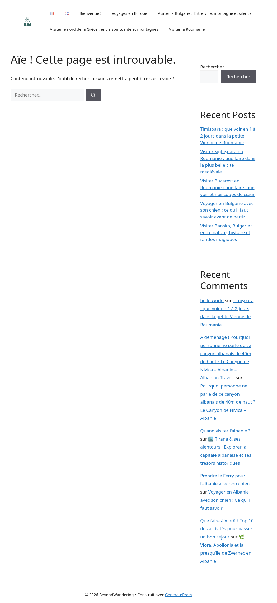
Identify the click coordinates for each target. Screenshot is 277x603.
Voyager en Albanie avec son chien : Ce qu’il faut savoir (225, 500)
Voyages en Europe (129, 13)
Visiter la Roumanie (187, 29)
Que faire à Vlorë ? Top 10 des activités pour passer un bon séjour (226, 529)
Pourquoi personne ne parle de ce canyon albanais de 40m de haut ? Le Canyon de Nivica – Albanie (227, 402)
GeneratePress (178, 594)
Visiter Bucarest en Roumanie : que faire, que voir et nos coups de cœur (227, 187)
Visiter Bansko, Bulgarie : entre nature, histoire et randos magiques (226, 232)
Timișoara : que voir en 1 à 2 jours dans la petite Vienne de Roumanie (228, 135)
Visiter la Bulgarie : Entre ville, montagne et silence (205, 13)
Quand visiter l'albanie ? (225, 431)
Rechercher (212, 67)
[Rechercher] (93, 95)
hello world (212, 300)
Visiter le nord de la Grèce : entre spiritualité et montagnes (104, 29)
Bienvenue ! (90, 13)
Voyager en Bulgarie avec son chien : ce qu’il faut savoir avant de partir (226, 210)
